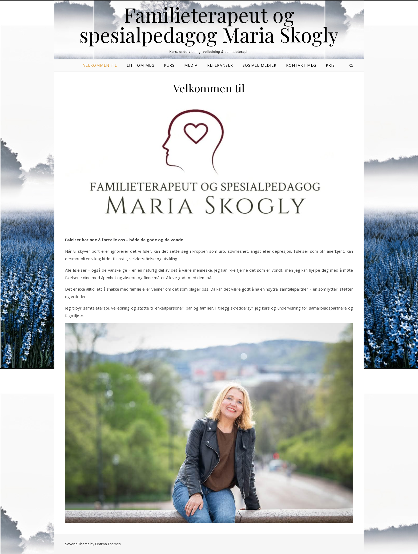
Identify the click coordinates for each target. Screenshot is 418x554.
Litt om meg (140, 65)
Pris (330, 65)
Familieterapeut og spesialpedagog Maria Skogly (209, 25)
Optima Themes (108, 543)
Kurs (169, 65)
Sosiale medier (259, 65)
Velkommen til (100, 65)
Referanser (220, 65)
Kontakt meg (301, 65)
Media (191, 65)
